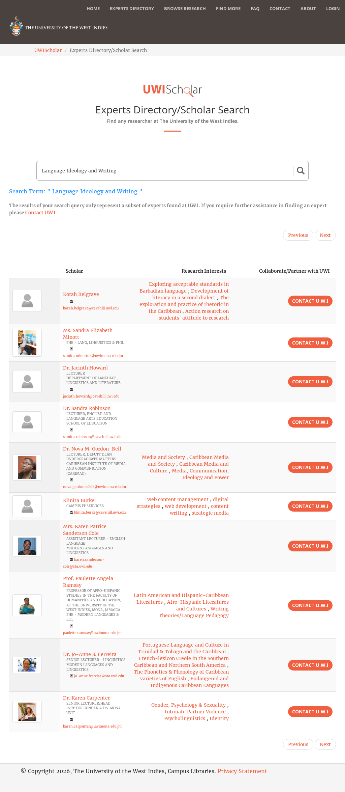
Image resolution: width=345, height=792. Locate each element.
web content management (178, 499)
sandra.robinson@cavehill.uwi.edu (92, 437)
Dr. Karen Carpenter (86, 698)
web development (186, 506)
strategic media (210, 513)
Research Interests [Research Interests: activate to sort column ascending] (204, 271)
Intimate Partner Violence (195, 712)
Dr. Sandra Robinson (87, 408)
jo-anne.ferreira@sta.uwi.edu (99, 676)
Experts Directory (132, 8)
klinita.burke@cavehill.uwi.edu (100, 512)
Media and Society (163, 457)
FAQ (255, 8)
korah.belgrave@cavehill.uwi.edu (91, 308)
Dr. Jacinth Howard (85, 368)
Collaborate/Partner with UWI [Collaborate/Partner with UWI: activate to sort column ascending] (294, 271)
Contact (280, 8)
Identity (219, 718)
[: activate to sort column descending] (34, 271)
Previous (298, 235)
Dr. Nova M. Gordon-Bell (92, 449)
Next (325, 235)
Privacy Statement (242, 771)
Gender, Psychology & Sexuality (188, 705)
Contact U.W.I (40, 213)
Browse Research (185, 8)
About (308, 8)
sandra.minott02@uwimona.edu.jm (93, 356)
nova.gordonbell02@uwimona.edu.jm (94, 487)
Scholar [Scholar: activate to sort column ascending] (74, 271)
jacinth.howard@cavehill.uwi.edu (91, 396)
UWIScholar (48, 50)
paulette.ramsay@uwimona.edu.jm (92, 633)
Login (333, 8)
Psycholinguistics (184, 718)
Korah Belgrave (81, 294)
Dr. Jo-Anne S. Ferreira (90, 654)
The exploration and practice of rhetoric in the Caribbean (184, 304)
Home (93, 8)
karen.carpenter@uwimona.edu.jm (92, 726)
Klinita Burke (78, 500)
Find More (228, 8)
